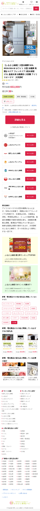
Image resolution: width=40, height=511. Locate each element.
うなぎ (4, 438)
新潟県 (11, 471)
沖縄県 (34, 476)
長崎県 (34, 463)
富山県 (11, 474)
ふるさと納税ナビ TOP (8, 14)
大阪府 (19, 476)
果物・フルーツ (6, 446)
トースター (6, 313)
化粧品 (23, 446)
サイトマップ (15, 489)
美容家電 (5, 322)
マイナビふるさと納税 (8, 421)
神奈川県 (12, 469)
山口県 (28, 471)
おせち (4, 454)
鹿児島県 (35, 474)
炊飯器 (33, 308)
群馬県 (4, 484)
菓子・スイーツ (6, 451)
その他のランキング (26, 409)
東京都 (11, 466)
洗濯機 (27, 304)
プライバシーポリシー (9, 493)
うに (3, 441)
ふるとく (5, 497)
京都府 (19, 474)
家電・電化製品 (21, 96)
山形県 (4, 474)
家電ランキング (25, 398)
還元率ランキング (26, 396)
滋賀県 (19, 471)
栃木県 (4, 481)
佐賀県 (34, 461)
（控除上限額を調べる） (15, 112)
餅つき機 (5, 318)
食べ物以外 (24, 406)
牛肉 (3, 431)
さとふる (5, 401)
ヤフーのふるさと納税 (8, 418)
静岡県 (19, 463)
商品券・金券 (24, 433)
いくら (4, 433)
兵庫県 (19, 479)
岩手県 (4, 466)
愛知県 (19, 466)
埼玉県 (11, 461)
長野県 (11, 484)
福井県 (11, 479)
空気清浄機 (24, 318)
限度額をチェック (23, 3)
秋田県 (4, 471)
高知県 (28, 481)
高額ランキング (25, 401)
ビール (4, 449)
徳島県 (28, 474)
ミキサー (14, 318)
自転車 (23, 441)
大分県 (34, 469)
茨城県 (4, 479)
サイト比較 (6, 391)
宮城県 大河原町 (8, 96)
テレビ (26, 308)
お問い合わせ (22, 493)
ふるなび (5, 396)
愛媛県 (28, 479)
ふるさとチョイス (7, 398)
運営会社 (5, 489)
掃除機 (18, 308)
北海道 (4, 461)
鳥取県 (28, 461)
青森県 (4, 463)
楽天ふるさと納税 (7, 393)
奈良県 (19, 481)
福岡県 (28, 484)
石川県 (11, 476)
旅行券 (23, 436)
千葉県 (11, 463)
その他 (32, 96)
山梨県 (11, 481)
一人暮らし (24, 404)
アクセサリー (24, 449)
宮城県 (4, 469)
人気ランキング (25, 393)
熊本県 (34, 466)
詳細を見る (9, 23)
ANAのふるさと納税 (8, 406)
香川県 (28, 476)
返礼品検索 (23, 14)
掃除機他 (18, 304)
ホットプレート (7, 304)
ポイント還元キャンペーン (10, 423)
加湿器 (33, 318)
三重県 (19, 469)
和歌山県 (20, 484)
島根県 (28, 463)
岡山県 (28, 466)
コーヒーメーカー (31, 313)
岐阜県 (19, 461)
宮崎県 (34, 471)
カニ (3, 436)
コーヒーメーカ (7, 308)
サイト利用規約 (27, 489)
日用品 (23, 443)
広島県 (28, 469)
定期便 (23, 431)
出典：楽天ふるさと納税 (32, 56)
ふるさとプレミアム (8, 404)
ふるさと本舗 (6, 416)
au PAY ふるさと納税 (8, 413)
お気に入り (31, 3)
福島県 (4, 476)
